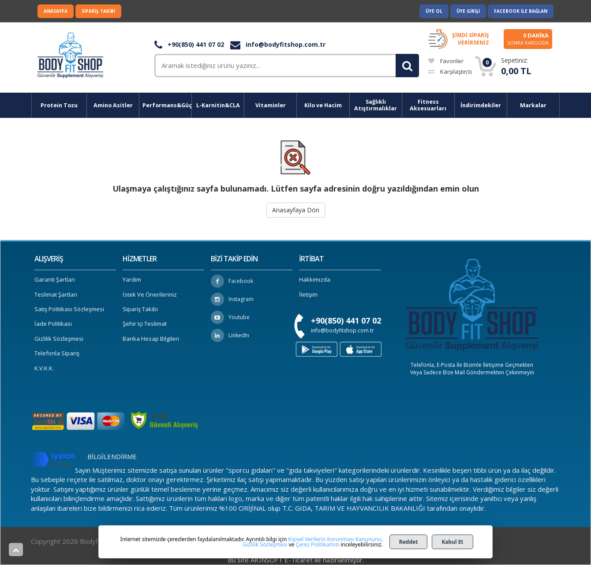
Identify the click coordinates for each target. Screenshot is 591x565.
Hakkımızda (314, 279)
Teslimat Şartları (55, 294)
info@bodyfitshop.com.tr (277, 44)
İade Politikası (53, 324)
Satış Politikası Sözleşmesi (69, 309)
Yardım (132, 279)
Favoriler (446, 61)
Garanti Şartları (54, 279)
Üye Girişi (468, 11)
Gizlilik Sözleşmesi (58, 339)
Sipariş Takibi (98, 11)
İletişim (308, 294)
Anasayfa (55, 11)
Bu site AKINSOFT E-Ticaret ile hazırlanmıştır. (296, 559)
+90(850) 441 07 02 (189, 44)
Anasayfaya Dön (295, 210)
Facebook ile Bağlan (520, 11)
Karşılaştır (449, 71)
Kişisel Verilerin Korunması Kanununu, (335, 539)
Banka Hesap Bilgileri (151, 339)
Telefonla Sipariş (56, 353)
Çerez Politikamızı (317, 544)
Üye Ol (434, 11)
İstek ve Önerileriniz (150, 294)
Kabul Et (452, 542)
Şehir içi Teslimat (145, 324)
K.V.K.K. (44, 368)
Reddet (408, 542)
